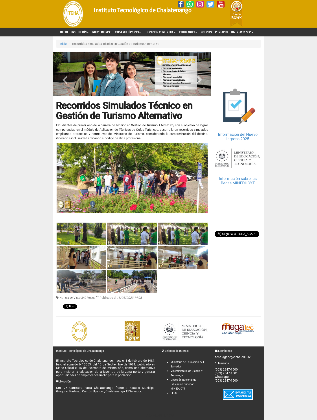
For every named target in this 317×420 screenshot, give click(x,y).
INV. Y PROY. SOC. (242, 32)
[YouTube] (221, 4)
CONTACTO (221, 32)
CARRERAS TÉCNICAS (128, 32)
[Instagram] (200, 4)
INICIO (64, 32)
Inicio (63, 43)
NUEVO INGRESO (101, 32)
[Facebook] (181, 4)
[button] (65, 74)
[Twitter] (210, 4)
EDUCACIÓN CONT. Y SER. (160, 32)
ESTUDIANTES (188, 32)
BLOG (174, 393)
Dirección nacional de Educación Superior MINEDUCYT (183, 384)
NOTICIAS (206, 32)
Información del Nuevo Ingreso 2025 (238, 136)
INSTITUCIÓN (80, 32)
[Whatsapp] (190, 4)
